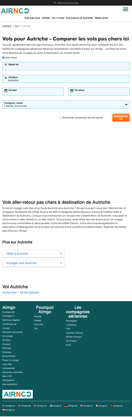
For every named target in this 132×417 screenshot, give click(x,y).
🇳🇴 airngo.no (40, 406)
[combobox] (68, 68)
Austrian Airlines (74, 333)
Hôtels (46, 18)
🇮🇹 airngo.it (101, 406)
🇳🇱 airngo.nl (86, 406)
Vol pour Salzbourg (29, 293)
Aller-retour (9, 58)
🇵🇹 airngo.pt (116, 406)
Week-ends (101, 18)
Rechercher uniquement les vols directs (81, 118)
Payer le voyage (10, 360)
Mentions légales (11, 320)
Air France (71, 341)
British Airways (74, 337)
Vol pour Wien (9, 293)
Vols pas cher (32, 18)
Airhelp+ (6, 340)
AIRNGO (6, 26)
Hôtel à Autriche (17, 254)
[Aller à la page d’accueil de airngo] (15, 10)
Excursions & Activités (79, 18)
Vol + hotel (58, 18)
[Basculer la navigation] (125, 9)
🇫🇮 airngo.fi (55, 406)
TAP (68, 329)
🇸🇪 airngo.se (8, 406)
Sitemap (6, 349)
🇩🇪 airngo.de (70, 406)
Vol (16, 26)
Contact (6, 344)
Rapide (37, 317)
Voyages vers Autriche (21, 263)
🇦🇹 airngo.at (8, 410)
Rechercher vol (121, 118)
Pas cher (38, 325)
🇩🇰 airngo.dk (24, 406)
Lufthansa (71, 325)
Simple (37, 321)
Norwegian (71, 321)
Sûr (36, 329)
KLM (68, 345)
